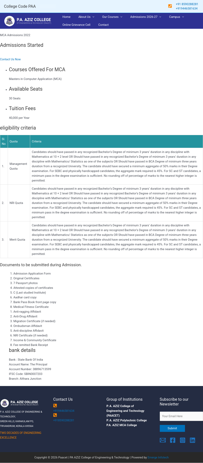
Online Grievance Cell (75, 25)
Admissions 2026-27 (136, 17)
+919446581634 (64, 411)
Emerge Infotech (158, 457)
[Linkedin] (192, 440)
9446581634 (189, 8)
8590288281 (190, 4)
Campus (165, 17)
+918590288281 (64, 420)
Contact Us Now (10, 59)
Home (65, 17)
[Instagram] (183, 440)
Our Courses (105, 17)
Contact (100, 25)
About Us (81, 17)
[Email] (163, 440)
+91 (179, 4)
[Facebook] (173, 440)
